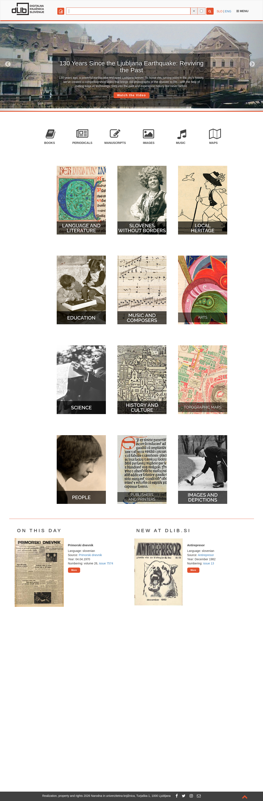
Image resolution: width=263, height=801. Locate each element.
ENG (228, 11)
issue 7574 (106, 563)
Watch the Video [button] (131, 95)
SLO (220, 11)
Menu (242, 11)
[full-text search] (201, 11)
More (74, 570)
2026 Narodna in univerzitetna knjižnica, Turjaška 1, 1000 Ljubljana (127, 795)
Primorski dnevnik (90, 555)
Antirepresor (206, 555)
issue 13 (208, 563)
